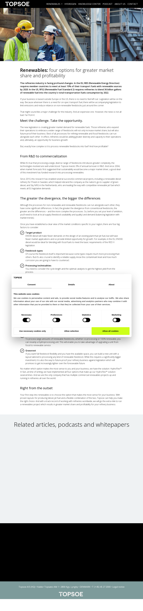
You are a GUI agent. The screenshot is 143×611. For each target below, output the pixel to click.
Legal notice (118, 586)
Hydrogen (70, 4)
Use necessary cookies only (32, 331)
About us (120, 4)
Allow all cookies (110, 331)
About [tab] (111, 284)
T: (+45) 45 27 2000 (101, 586)
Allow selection (71, 331)
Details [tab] (71, 284)
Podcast (107, 4)
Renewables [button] (53, 4)
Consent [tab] (31, 284)
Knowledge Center (89, 4)
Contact (133, 4)
